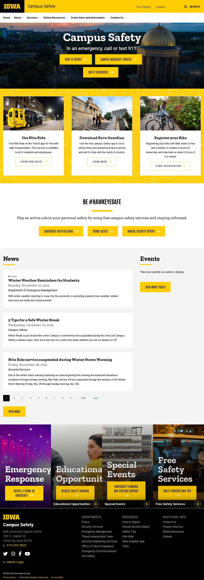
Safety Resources (100, 72)
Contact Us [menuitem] (117, 17)
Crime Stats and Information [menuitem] (88, 17)
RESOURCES (130, 517)
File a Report (143, 7)
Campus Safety (41, 6)
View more (14, 411)
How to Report (76, 59)
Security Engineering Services (99, 541)
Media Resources (173, 531)
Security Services (92, 526)
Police (85, 522)
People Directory (173, 526)
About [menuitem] (17, 17)
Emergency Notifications (61, 231)
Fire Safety (88, 556)
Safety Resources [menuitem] (54, 17)
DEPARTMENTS (91, 517)
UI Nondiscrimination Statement (33, 577)
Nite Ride (128, 536)
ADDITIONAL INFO (174, 517)
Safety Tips (129, 531)
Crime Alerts (103, 231)
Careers (160, 7)
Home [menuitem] (6, 17)
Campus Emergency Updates (118, 59)
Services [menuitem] (32, 17)
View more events (155, 287)
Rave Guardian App (133, 541)
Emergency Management (97, 531)
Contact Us (169, 522)
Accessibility (57, 577)
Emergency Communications (99, 551)
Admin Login (15, 562)
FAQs (125, 546)
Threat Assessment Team (97, 536)
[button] (192, 6)
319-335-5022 (14, 545)
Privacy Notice (9, 577)
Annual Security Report (144, 231)
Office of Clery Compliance (98, 546)
